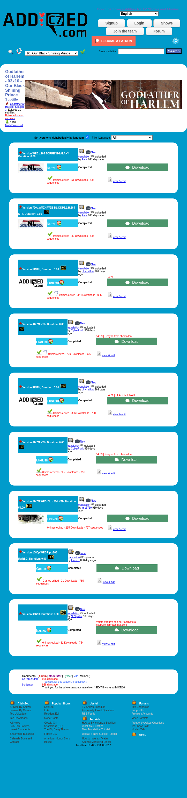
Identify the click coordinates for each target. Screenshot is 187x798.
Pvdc (84, 159)
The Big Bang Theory (56, 729)
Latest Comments (20, 729)
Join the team (125, 31)
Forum (159, 31)
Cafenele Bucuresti (21, 738)
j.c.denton (27, 684)
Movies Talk (138, 729)
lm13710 (87, 507)
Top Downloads (18, 718)
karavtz (75, 560)
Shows (167, 23)
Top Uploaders (18, 713)
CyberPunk (77, 330)
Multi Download (14, 125)
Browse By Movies (20, 710)
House (48, 741)
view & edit (119, 181)
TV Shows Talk (140, 726)
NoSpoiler (76, 616)
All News (15, 722)
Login (139, 23)
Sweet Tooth (51, 718)
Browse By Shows (20, 707)
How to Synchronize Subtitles (99, 722)
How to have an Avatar (95, 738)
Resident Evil (51, 713)
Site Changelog (140, 707)
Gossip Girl (50, 722)
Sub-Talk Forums (19, 726)
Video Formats (140, 718)
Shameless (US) (53, 726)
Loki (46, 710)
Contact (14, 741)
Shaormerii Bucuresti (22, 733)
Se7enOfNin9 (30, 679)
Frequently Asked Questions (98, 710)
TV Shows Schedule (93, 707)
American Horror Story (57, 738)
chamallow (88, 271)
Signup (111, 23)
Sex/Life (49, 707)
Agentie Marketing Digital (96, 741)
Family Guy (50, 733)
